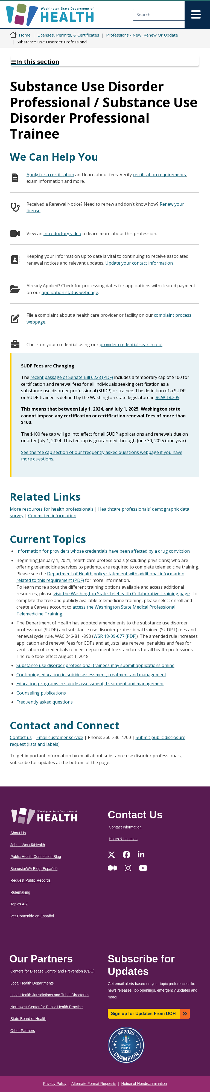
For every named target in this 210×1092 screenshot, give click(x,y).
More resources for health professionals (52, 509)
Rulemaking (20, 892)
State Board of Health (28, 1019)
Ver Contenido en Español (32, 916)
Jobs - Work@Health (27, 845)
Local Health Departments (32, 983)
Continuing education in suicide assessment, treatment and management (91, 675)
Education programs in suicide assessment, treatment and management (90, 684)
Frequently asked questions (44, 702)
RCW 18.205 (167, 397)
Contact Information (125, 827)
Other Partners (22, 1031)
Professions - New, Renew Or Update (142, 35)
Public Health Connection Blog (35, 857)
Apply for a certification (50, 175)
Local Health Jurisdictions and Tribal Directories (49, 995)
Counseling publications (41, 693)
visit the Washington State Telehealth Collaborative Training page (122, 594)
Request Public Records (30, 880)
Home (25, 35)
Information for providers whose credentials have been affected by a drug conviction (103, 551)
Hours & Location (123, 839)
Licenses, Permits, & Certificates (68, 35)
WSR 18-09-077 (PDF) (115, 636)
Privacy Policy (54, 1084)
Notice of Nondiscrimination (144, 1084)
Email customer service (59, 737)
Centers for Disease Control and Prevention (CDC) (52, 971)
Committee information (52, 516)
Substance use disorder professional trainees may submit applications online (95, 665)
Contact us (21, 737)
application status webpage (70, 292)
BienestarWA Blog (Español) (33, 869)
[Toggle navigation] (197, 14)
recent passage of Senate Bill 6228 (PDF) (71, 377)
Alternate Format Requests (93, 1084)
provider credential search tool (131, 345)
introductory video (62, 234)
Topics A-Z (19, 904)
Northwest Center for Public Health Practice (46, 1007)
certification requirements (159, 175)
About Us (18, 833)
